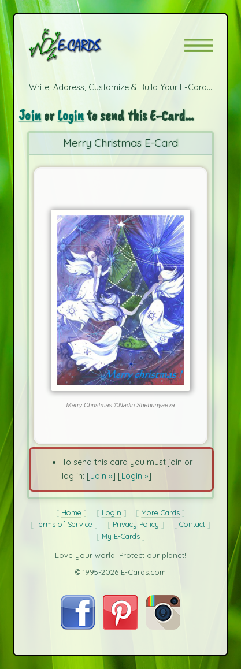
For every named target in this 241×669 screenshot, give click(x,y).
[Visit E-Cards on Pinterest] (120, 627)
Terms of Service (64, 524)
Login (70, 115)
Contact (192, 524)
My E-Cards (121, 536)
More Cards (160, 512)
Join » (101, 476)
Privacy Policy (136, 524)
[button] (198, 45)
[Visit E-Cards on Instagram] (163, 627)
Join (29, 115)
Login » (134, 476)
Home (71, 512)
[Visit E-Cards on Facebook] (78, 627)
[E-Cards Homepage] (85, 45)
